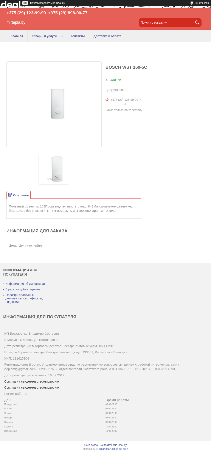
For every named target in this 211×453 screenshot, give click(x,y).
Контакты (77, 36)
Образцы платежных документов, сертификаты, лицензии (24, 298)
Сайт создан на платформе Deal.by (105, 445)
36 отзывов (202, 3)
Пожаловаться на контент (113, 448)
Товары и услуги (44, 36)
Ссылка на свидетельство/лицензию (31, 381)
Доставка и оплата (107, 36)
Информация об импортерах (25, 283)
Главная (17, 36)
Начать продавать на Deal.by (47, 3)
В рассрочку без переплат (23, 289)
